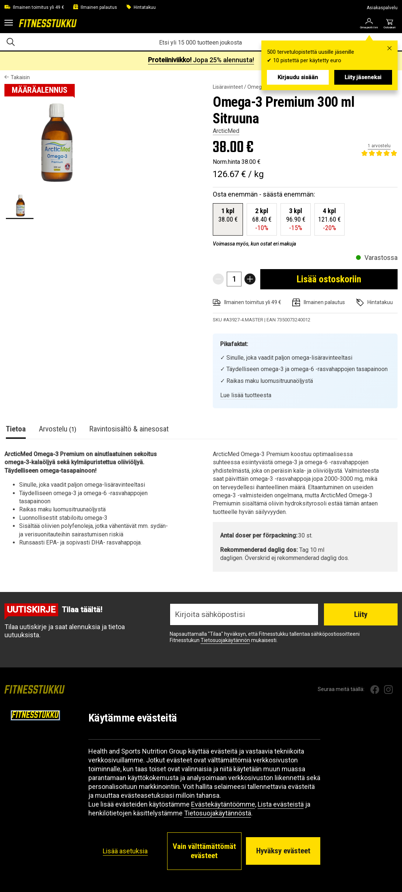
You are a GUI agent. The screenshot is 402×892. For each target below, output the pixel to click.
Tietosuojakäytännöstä (217, 813)
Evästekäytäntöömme (223, 804)
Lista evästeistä (281, 804)
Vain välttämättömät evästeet (204, 851)
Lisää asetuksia (125, 851)
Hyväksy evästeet (283, 850)
